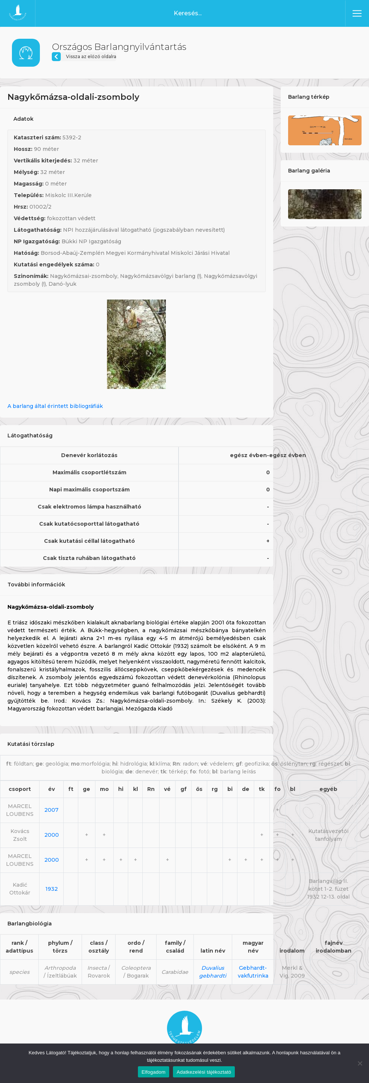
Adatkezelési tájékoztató (204, 1072)
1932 (51, 889)
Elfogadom (153, 1072)
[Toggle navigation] (357, 13)
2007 (51, 810)
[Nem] (359, 1063)
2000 (51, 835)
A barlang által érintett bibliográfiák (55, 406)
